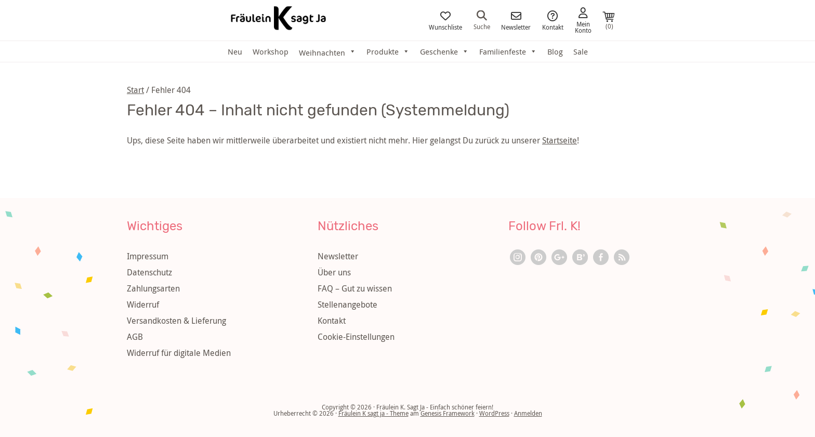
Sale (580, 51)
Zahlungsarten (153, 288)
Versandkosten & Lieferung (176, 320)
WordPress (494, 413)
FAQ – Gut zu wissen (355, 288)
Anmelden (528, 413)
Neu (235, 51)
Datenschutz (149, 272)
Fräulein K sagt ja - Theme (373, 413)
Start (135, 90)
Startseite (559, 140)
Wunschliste (445, 20)
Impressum (147, 256)
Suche (482, 20)
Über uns (334, 272)
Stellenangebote (347, 304)
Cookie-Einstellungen (356, 336)
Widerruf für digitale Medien (179, 353)
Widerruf (143, 304)
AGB (135, 336)
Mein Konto (583, 20)
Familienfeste (508, 51)
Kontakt (552, 20)
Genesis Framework (447, 413)
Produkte (388, 51)
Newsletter (516, 20)
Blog (555, 51)
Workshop (270, 51)
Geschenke (444, 51)
